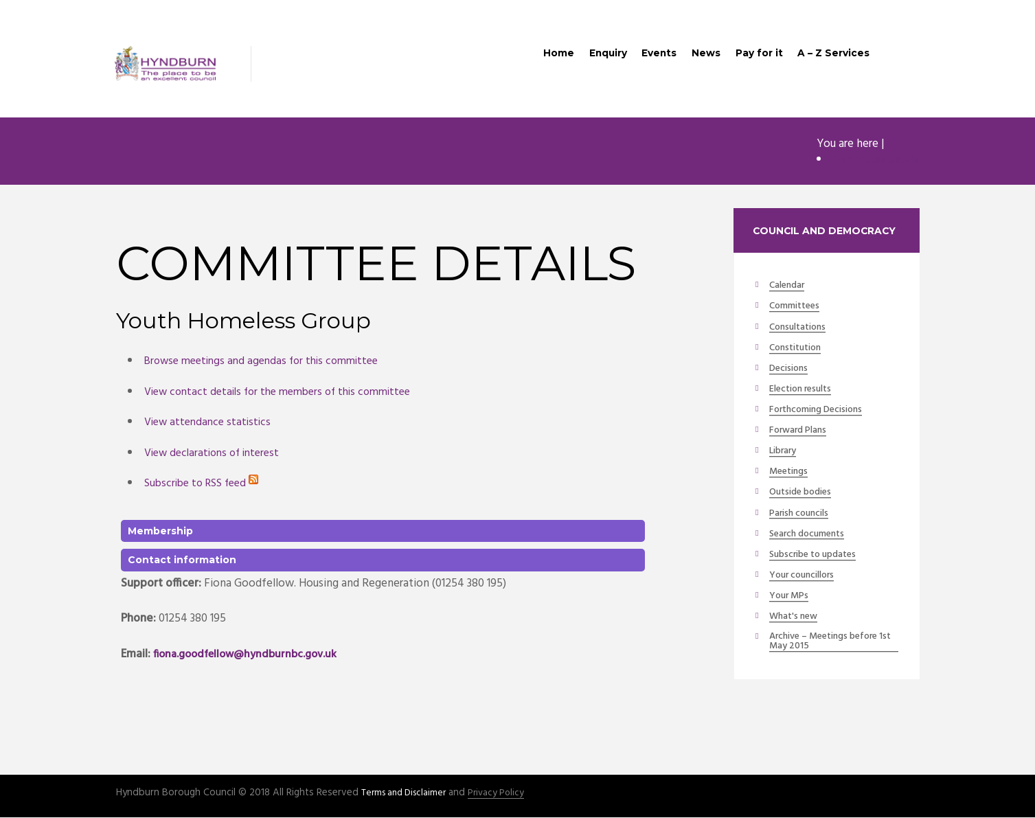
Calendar (789, 287)
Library (785, 453)
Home (534, 56)
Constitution (799, 349)
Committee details (873, 161)
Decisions (790, 370)
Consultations (801, 328)
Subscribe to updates (819, 557)
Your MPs (791, 599)
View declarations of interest (216, 453)
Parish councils (803, 516)
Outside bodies (804, 495)
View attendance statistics (210, 423)
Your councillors (807, 578)
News (695, 56)
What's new (796, 620)
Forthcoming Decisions (822, 412)
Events (644, 56)
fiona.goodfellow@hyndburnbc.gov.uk (251, 655)
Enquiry (589, 56)
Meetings (790, 474)
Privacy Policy (506, 794)
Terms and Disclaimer (408, 793)
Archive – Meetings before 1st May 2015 (831, 646)
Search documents (812, 537)
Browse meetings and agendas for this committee (268, 362)
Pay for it (752, 56)
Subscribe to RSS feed (204, 484)
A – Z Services (831, 56)
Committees (797, 307)
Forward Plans (801, 432)
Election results (805, 391)
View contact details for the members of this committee (286, 392)
